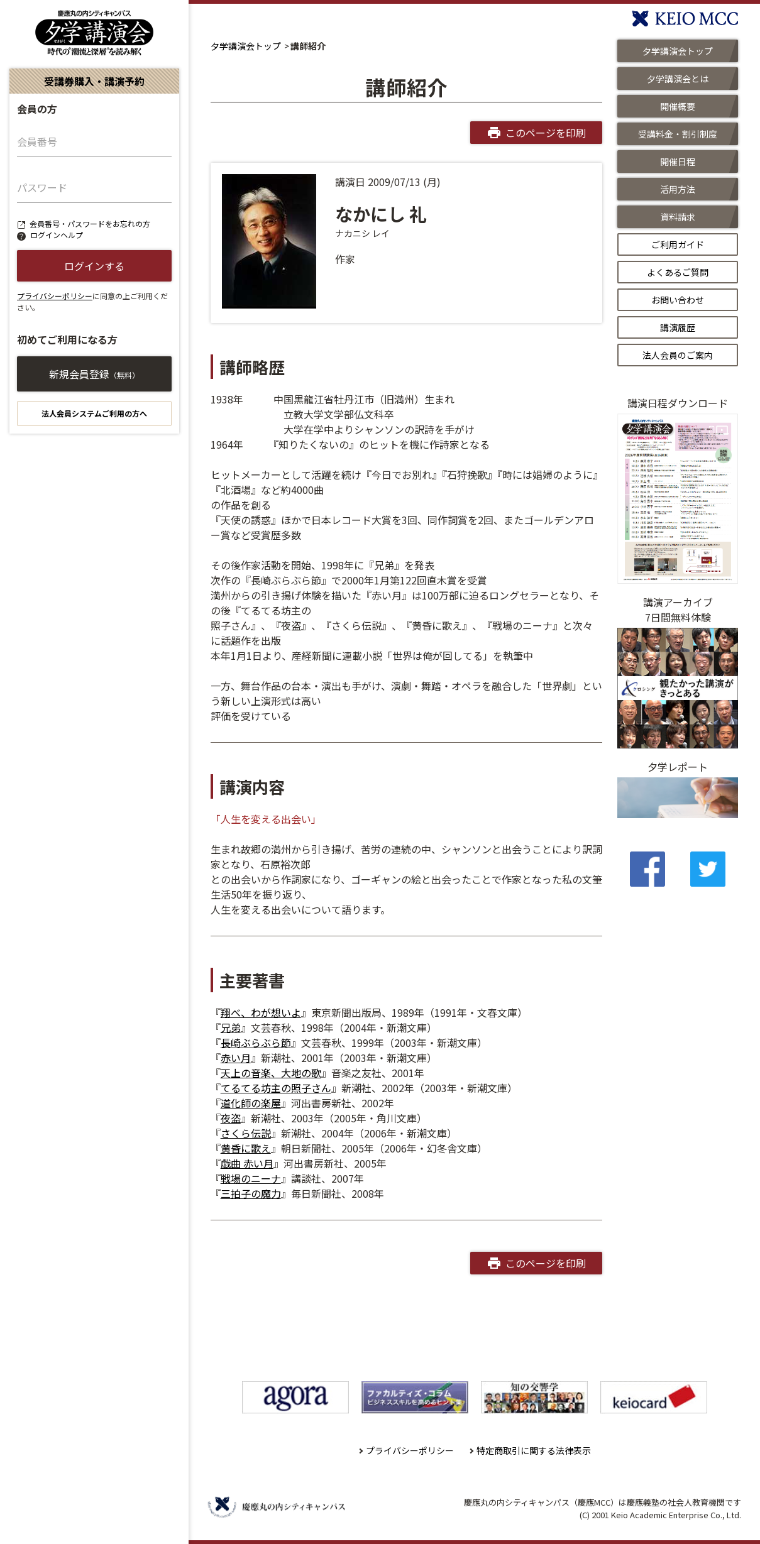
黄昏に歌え (246, 1148)
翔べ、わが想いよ (261, 1012)
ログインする (94, 265)
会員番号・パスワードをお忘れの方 (90, 223)
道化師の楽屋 (251, 1102)
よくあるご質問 (677, 272)
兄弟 (231, 1027)
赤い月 (236, 1057)
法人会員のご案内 (677, 355)
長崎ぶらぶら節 (256, 1042)
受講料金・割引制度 (677, 134)
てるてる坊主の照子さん (276, 1087)
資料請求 (677, 217)
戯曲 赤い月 (247, 1163)
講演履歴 (677, 327)
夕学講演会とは (677, 78)
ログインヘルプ (56, 234)
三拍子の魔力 (251, 1193)
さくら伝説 (246, 1133)
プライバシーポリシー (54, 295)
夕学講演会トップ (246, 46)
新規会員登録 (94, 373)
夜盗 (231, 1117)
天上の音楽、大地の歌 (271, 1072)
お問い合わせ (677, 299)
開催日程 (677, 161)
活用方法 (677, 189)
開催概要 (677, 106)
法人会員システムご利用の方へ (94, 413)
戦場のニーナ (251, 1178)
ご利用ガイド (677, 244)
